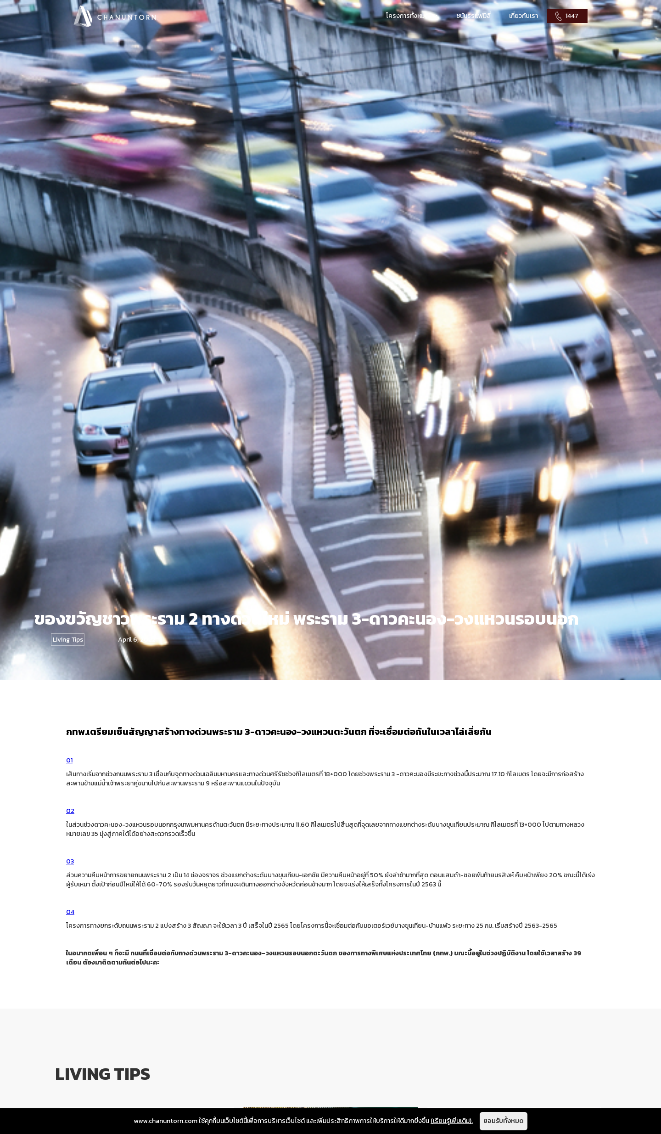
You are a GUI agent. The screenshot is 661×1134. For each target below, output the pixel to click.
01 (69, 760)
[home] (114, 16)
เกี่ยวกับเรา (523, 16)
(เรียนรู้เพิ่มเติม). (452, 1121)
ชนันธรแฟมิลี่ (473, 16)
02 (70, 811)
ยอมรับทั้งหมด (503, 1121)
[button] (412, 16)
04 (70, 912)
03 (70, 861)
